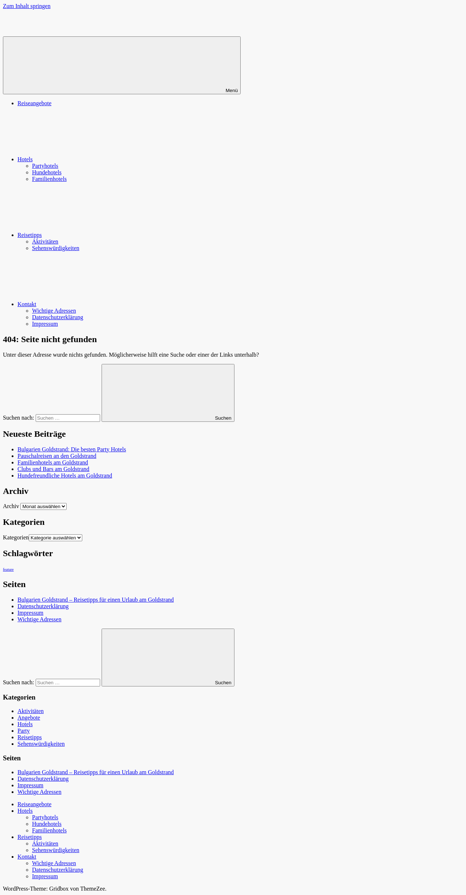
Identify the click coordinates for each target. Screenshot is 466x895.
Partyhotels (45, 166)
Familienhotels (49, 179)
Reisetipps (84, 235)
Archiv (11, 506)
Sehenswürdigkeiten (55, 248)
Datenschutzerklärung (57, 317)
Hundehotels (47, 172)
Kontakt (81, 304)
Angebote (28, 717)
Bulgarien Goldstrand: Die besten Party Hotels (71, 449)
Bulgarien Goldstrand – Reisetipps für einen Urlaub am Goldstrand (95, 600)
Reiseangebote (34, 103)
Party (23, 731)
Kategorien (16, 537)
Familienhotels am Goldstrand (52, 462)
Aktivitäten (45, 241)
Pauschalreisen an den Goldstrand (56, 456)
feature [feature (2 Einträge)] (8, 569)
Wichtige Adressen (54, 311)
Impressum (45, 324)
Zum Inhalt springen (27, 6)
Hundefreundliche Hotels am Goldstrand (64, 475)
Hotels (79, 159)
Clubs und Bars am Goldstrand (53, 469)
